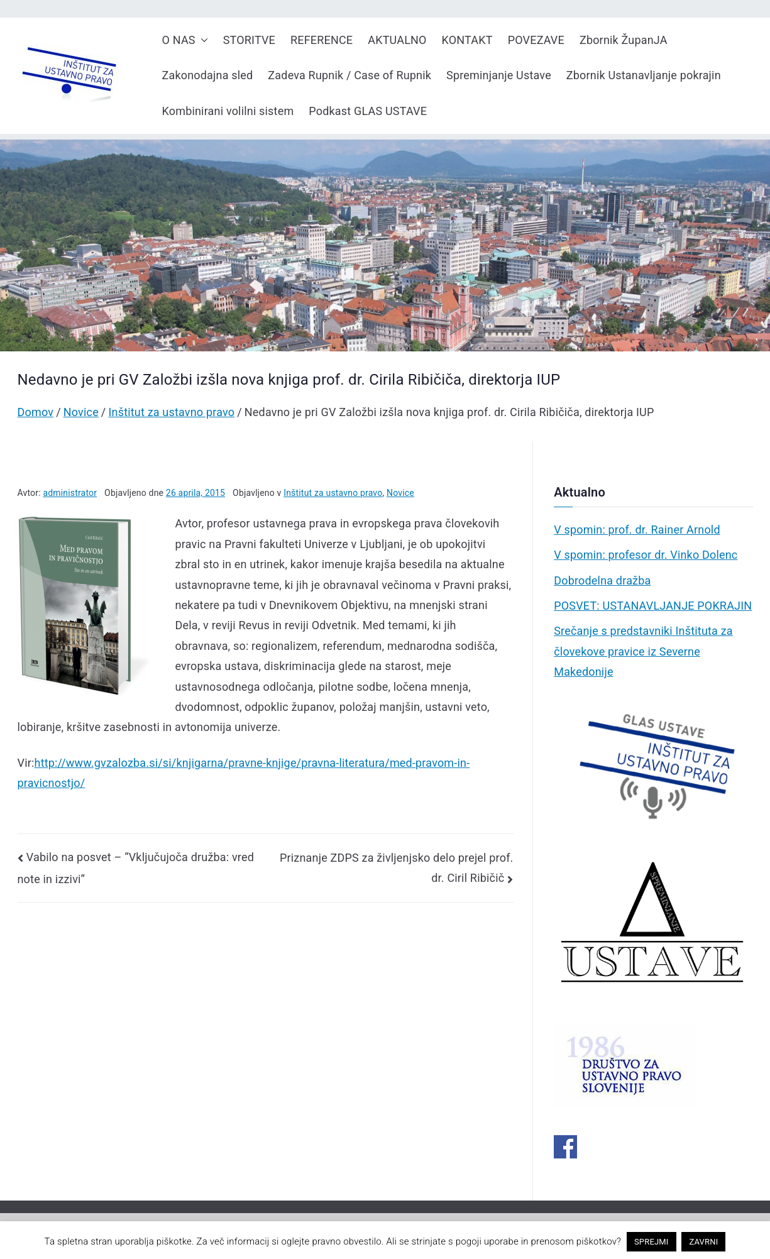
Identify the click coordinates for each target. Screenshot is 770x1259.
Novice (400, 493)
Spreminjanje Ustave (498, 75)
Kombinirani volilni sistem (228, 111)
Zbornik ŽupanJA (624, 40)
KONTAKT (467, 40)
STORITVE (249, 40)
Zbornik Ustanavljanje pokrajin (643, 75)
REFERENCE (321, 40)
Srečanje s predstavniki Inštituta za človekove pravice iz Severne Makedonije (643, 651)
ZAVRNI (703, 1241)
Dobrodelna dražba (602, 580)
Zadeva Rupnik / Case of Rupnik (349, 75)
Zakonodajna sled (207, 75)
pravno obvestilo (346, 1241)
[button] (201, 40)
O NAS (185, 40)
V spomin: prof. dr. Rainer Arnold (637, 529)
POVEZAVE (536, 40)
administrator (70, 493)
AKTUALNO (397, 40)
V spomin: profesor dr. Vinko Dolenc (645, 554)
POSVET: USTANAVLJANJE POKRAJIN (653, 605)
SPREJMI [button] (651, 1241)
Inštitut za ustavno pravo (332, 493)
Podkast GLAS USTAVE (368, 111)
